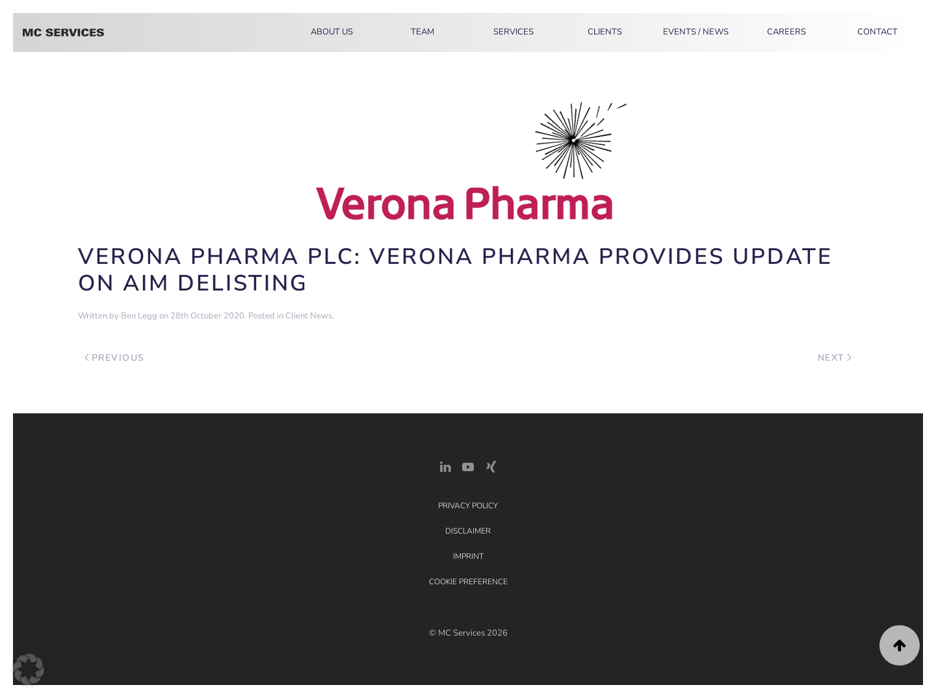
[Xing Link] (490, 465)
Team (422, 32)
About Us (332, 32)
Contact (877, 32)
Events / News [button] (696, 32)
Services (513, 32)
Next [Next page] (835, 358)
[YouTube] (468, 465)
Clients (605, 32)
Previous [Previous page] (114, 358)
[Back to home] (63, 32)
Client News (308, 316)
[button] (899, 645)
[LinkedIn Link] (445, 465)
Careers (786, 32)
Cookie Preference (468, 581)
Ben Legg (139, 316)
